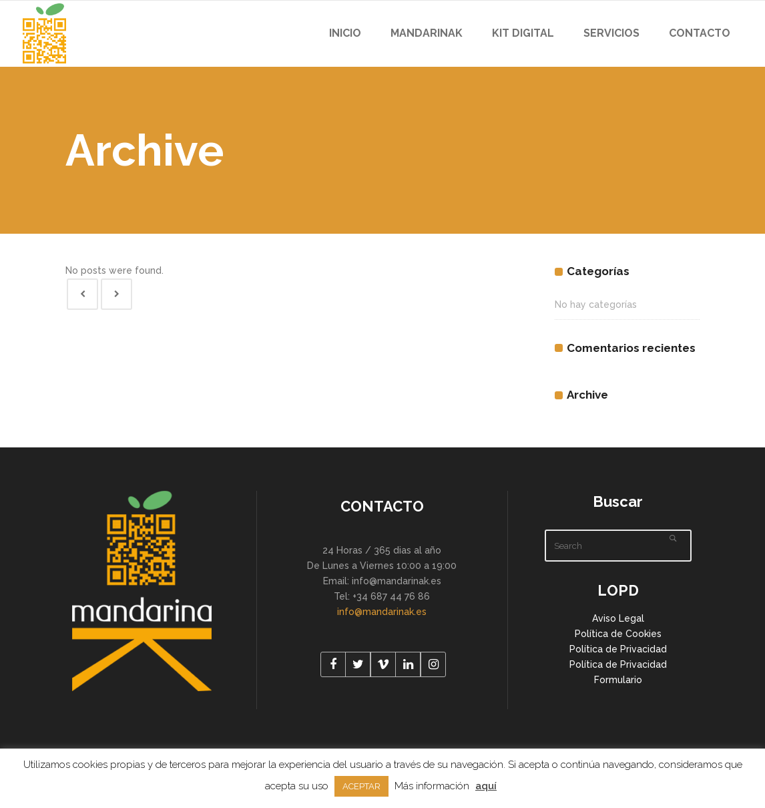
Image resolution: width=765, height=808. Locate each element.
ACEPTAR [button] (361, 786)
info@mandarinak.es (382, 611)
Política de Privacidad (618, 649)
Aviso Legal (618, 618)
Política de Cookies (618, 633)
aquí (486, 786)
